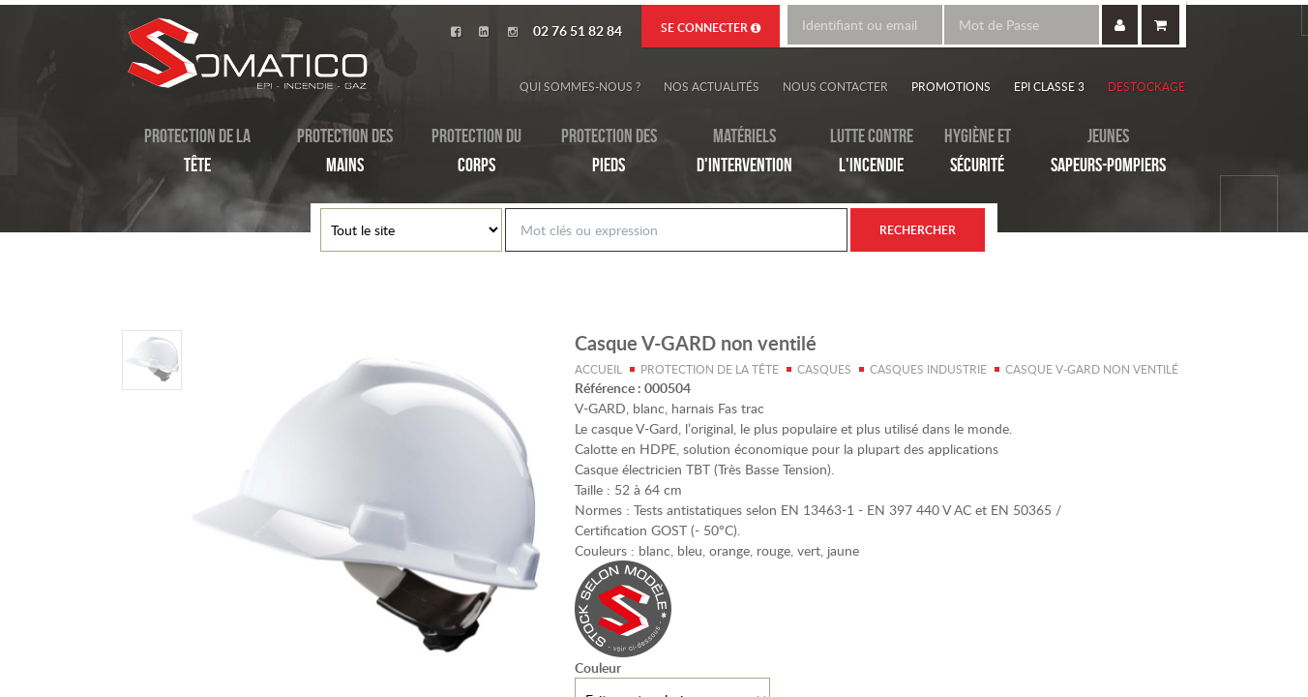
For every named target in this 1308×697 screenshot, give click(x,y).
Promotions (951, 86)
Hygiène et (977, 152)
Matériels (744, 152)
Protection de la (197, 152)
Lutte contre (871, 152)
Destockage (1146, 86)
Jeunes (1108, 152)
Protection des (345, 152)
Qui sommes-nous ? (580, 86)
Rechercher (917, 230)
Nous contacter (835, 86)
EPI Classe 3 (1049, 86)
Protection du (476, 152)
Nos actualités (711, 86)
